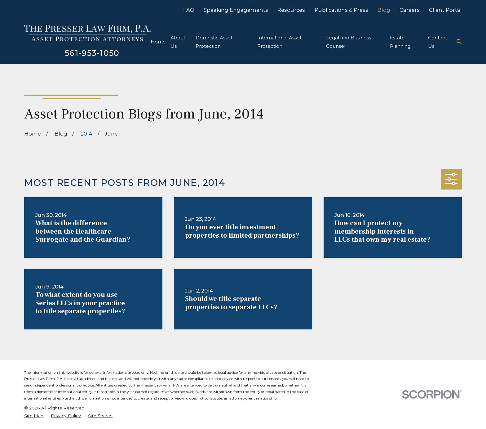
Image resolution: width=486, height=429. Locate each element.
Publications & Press (341, 10)
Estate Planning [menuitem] (400, 42)
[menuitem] (33, 416)
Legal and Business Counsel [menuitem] (348, 42)
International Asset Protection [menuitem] (279, 42)
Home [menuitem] (158, 42)
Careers (410, 10)
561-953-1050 (92, 53)
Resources (291, 10)
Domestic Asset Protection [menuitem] (214, 42)
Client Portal (445, 10)
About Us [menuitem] (177, 42)
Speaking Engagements (236, 10)
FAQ (188, 10)
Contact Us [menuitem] (437, 42)
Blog (384, 10)
